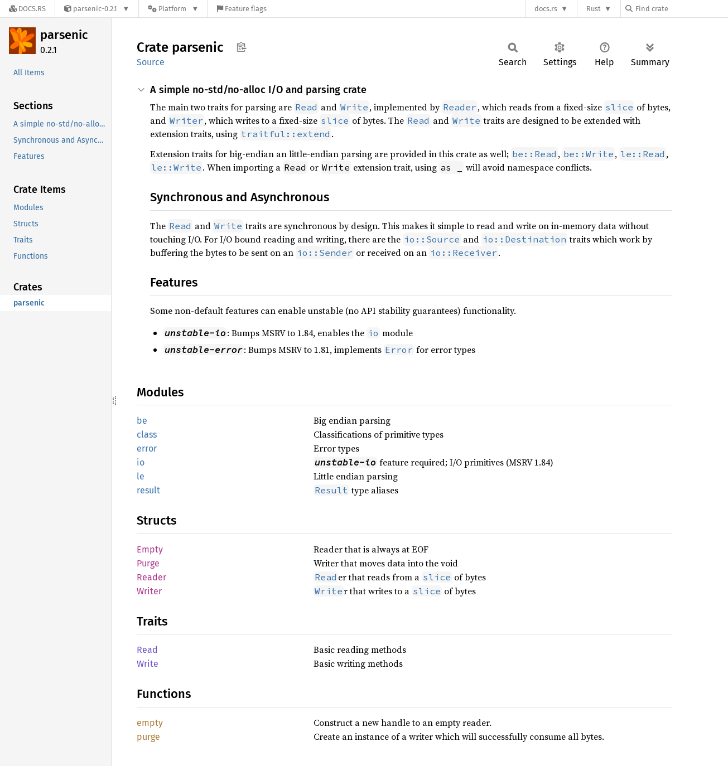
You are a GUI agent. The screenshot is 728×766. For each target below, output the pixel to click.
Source (151, 62)
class (147, 434)
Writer (149, 591)
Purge (148, 563)
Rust (593, 8)
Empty (150, 549)
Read (147, 649)
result (148, 490)
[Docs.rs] (27, 8)
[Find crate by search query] (681, 8)
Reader (151, 577)
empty (150, 722)
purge (148, 736)
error (147, 448)
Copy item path (241, 46)
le (140, 476)
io (140, 462)
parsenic (64, 34)
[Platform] (173, 8)
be (142, 420)
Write (147, 663)
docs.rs (545, 8)
